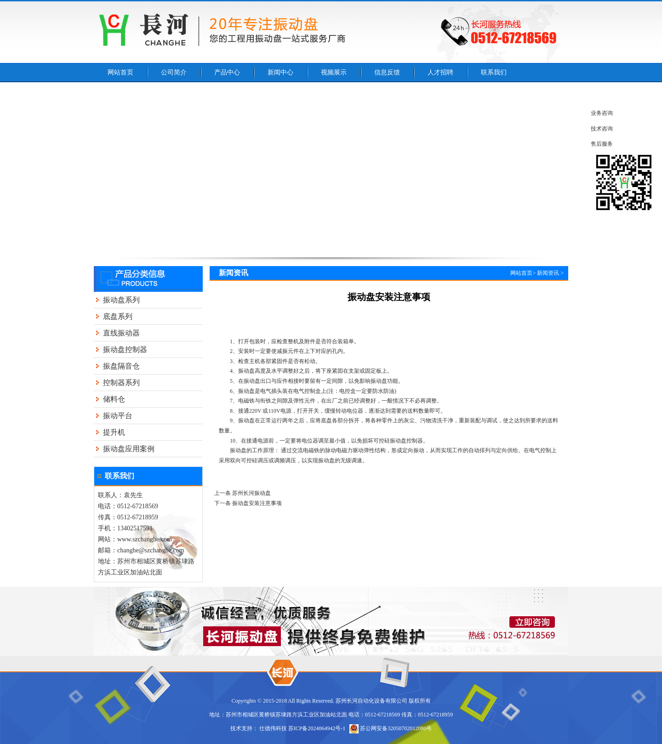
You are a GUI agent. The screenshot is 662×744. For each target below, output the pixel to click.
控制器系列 (121, 382)
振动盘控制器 (125, 349)
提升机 (114, 432)
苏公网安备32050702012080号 (390, 728)
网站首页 (521, 273)
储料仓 (114, 399)
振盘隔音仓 (121, 366)
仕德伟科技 (273, 728)
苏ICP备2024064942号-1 (317, 728)
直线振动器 (121, 333)
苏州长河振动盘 (251, 493)
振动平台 (117, 416)
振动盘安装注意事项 (257, 503)
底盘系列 (117, 316)
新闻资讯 (548, 273)
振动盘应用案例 (128, 449)
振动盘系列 (121, 300)
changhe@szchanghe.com (150, 550)
